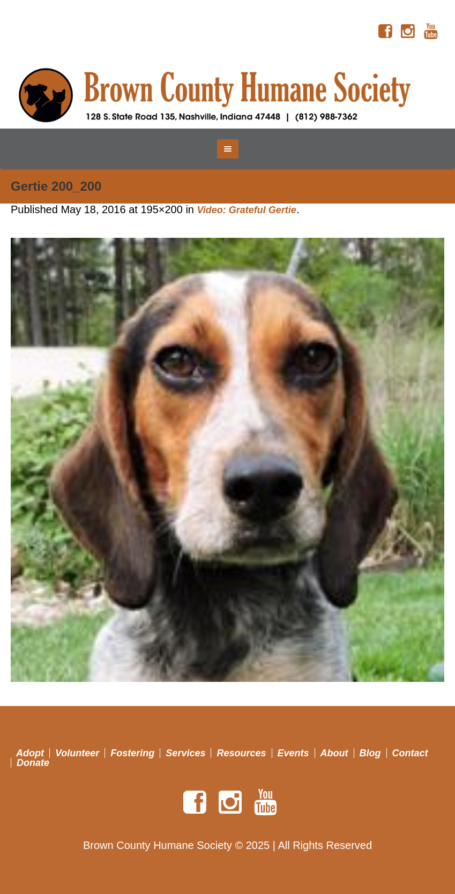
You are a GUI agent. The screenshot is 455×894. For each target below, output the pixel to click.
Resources (241, 753)
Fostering (132, 753)
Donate (33, 763)
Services (185, 753)
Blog (370, 753)
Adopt (30, 753)
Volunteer (77, 753)
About (334, 753)
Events (293, 753)
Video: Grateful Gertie (246, 210)
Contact (410, 753)
